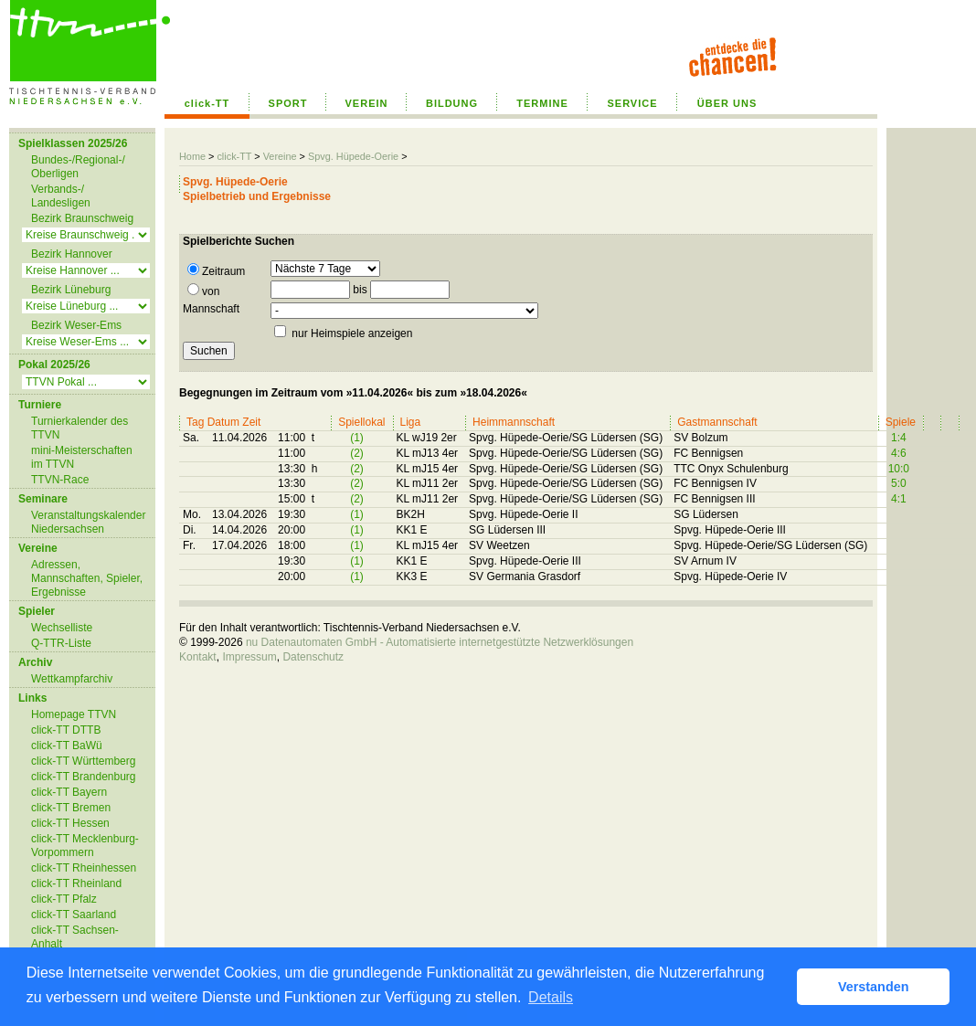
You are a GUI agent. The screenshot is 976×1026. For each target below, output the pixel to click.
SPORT (288, 103)
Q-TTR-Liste (61, 643)
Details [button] (550, 997)
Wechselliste (61, 627)
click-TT (207, 103)
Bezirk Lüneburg (71, 289)
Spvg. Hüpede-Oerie (353, 156)
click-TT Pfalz (64, 899)
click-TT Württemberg (83, 761)
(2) (357, 453)
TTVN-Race (60, 479)
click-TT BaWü (66, 745)
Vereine (280, 156)
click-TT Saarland (73, 914)
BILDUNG (452, 103)
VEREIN (366, 103)
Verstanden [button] (873, 986)
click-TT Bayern (69, 792)
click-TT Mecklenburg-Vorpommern (85, 845)
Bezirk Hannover (71, 254)
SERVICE (632, 103)
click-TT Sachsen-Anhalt (75, 937)
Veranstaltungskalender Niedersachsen (88, 522)
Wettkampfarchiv (71, 678)
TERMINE (542, 103)
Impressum (249, 657)
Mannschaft (211, 308)
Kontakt (198, 657)
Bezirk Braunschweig (82, 218)
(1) (357, 437)
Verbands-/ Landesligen (60, 196)
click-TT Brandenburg (83, 776)
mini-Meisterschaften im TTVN (82, 457)
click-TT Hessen (70, 823)
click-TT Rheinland (76, 883)
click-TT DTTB (66, 730)
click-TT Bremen (71, 807)
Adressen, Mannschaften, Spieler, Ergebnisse (87, 578)
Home (192, 156)
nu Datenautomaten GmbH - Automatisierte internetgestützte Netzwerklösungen (439, 642)
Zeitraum (216, 270)
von (203, 290)
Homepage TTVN (73, 714)
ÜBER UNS (727, 103)
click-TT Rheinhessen (83, 868)
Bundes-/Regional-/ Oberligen (78, 166)
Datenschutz (313, 657)
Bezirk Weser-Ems (76, 325)
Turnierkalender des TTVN (79, 428)
